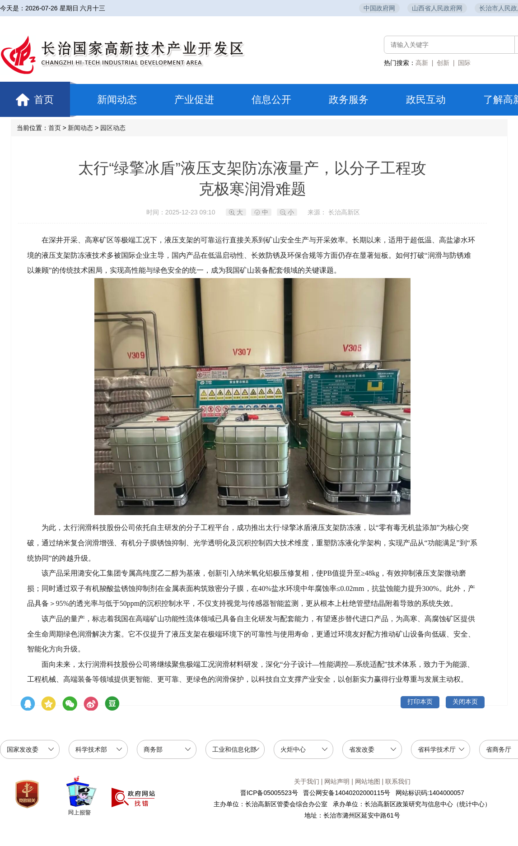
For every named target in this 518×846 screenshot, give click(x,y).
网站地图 (367, 781)
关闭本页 (465, 701)
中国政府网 (379, 8)
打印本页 (420, 701)
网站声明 (337, 781)
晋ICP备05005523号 (269, 792)
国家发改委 (22, 749)
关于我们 (306, 781)
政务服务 (349, 99)
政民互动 (426, 99)
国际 (464, 62)
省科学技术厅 (437, 749)
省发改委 (361, 749)
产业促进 (194, 99)
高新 (421, 62)
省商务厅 (498, 749)
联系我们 (398, 781)
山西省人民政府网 (437, 8)
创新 (443, 62)
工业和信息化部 (234, 749)
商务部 (153, 749)
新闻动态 (117, 99)
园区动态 (113, 127)
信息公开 (271, 99)
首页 (39, 99)
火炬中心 (293, 749)
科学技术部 (91, 749)
